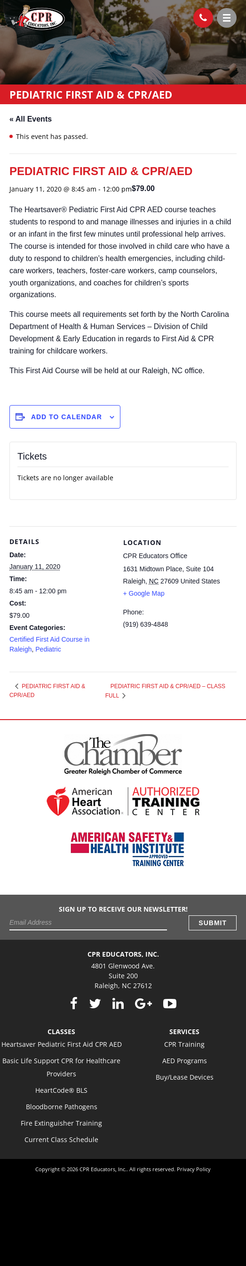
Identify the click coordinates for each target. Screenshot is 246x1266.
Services (184, 1031)
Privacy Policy (194, 1169)
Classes (61, 1031)
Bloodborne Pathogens (61, 1106)
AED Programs (184, 1060)
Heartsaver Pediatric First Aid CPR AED (61, 1044)
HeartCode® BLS (61, 1090)
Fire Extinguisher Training (61, 1123)
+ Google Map (144, 593)
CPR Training (184, 1044)
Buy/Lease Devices (185, 1077)
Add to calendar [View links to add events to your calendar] (66, 417)
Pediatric (48, 649)
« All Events (30, 119)
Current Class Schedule (61, 1139)
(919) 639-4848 (200, 15)
